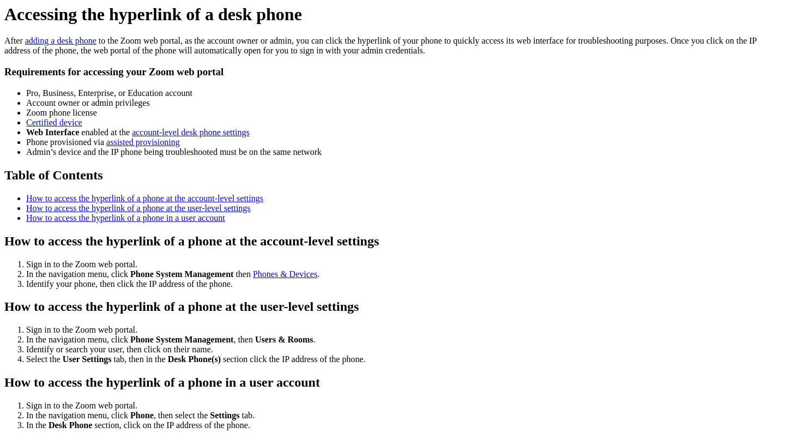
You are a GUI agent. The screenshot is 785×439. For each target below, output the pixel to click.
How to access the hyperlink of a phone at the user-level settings (138, 208)
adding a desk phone (60, 40)
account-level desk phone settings (191, 132)
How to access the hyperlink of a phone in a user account (125, 217)
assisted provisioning (143, 142)
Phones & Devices (285, 274)
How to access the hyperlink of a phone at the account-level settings (144, 198)
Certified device (54, 122)
